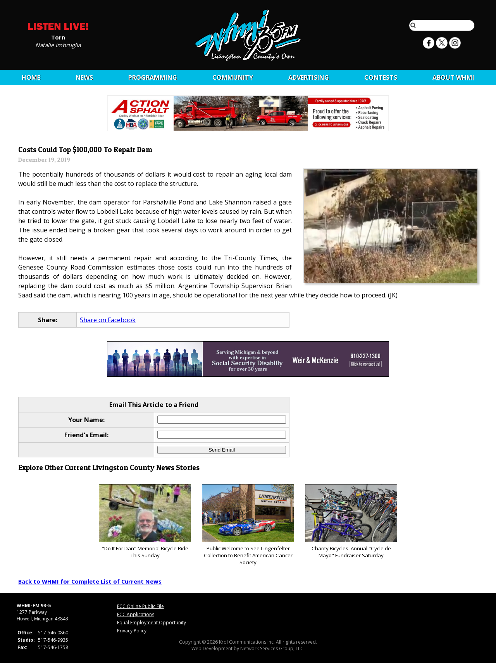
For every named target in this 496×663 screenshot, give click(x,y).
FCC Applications (135, 614)
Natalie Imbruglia (58, 44)
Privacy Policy (131, 630)
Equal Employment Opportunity (151, 622)
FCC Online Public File (140, 606)
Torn (58, 37)
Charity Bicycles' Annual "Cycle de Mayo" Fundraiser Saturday (351, 521)
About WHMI (453, 77)
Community (232, 77)
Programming (152, 77)
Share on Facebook (108, 320)
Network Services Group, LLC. (272, 648)
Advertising (308, 77)
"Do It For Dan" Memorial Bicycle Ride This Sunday (145, 521)
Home (31, 77)
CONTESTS (380, 77)
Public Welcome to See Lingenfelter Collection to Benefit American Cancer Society (248, 525)
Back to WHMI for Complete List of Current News (90, 581)
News (84, 77)
